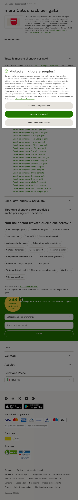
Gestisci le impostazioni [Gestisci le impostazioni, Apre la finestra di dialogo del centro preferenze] (39, 105)
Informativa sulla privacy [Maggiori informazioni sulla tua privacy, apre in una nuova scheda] (24, 99)
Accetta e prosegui (39, 114)
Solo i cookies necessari (39, 122)
